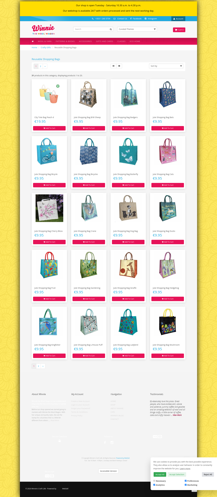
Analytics (159, 485)
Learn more (185, 468)
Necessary (159, 481)
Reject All (208, 474)
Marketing (191, 485)
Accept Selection (176, 474)
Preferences (192, 481)
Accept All (160, 474)
